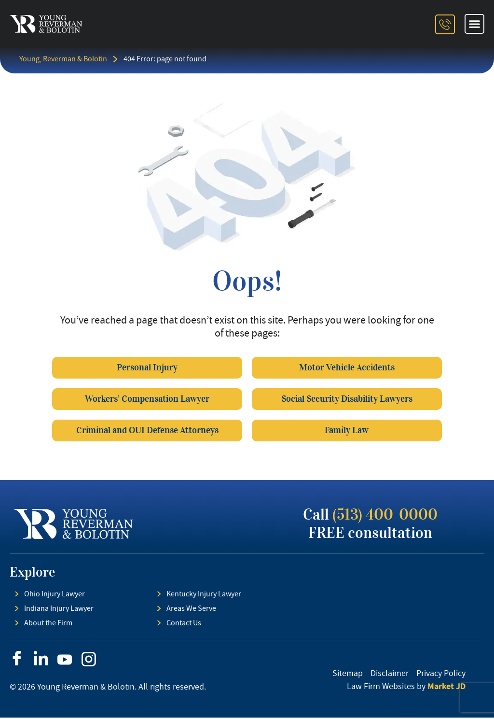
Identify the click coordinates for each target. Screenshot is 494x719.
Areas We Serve (191, 610)
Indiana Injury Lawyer (59, 610)
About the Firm (48, 624)
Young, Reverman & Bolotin (63, 59)
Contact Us (183, 624)
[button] (475, 24)
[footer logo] (73, 525)
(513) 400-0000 (385, 516)
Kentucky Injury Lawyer (203, 595)
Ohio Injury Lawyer (54, 595)
